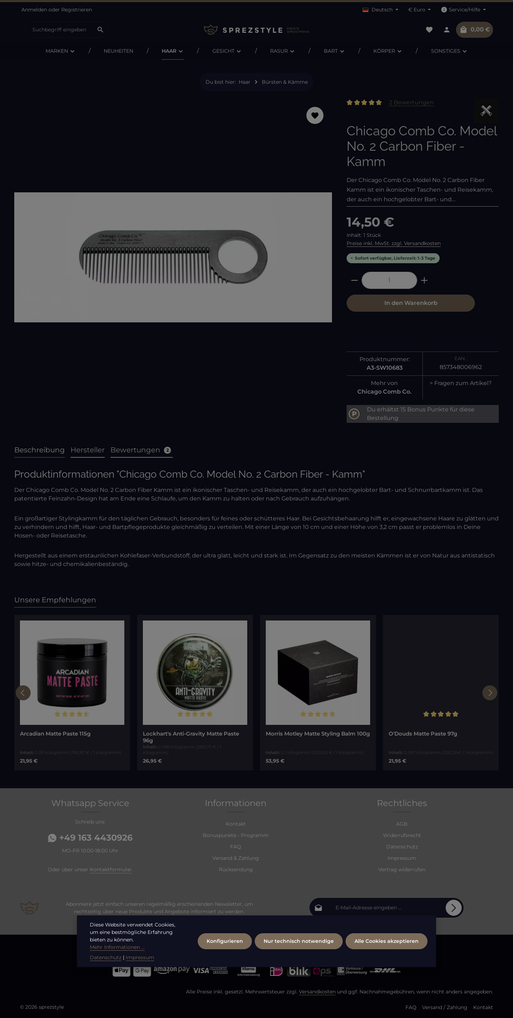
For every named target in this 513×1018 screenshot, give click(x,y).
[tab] (39, 450)
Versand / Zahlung (444, 1007)
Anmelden (34, 9)
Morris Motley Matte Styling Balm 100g (318, 734)
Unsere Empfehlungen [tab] (55, 600)
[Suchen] (100, 29)
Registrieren (76, 9)
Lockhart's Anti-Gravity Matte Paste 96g (191, 737)
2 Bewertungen (411, 102)
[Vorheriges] (23, 692)
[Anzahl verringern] (354, 280)
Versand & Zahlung (235, 858)
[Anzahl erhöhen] (424, 280)
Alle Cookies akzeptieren (386, 941)
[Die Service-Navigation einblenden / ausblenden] (463, 10)
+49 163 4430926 (90, 837)
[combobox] (59, 29)
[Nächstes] (489, 692)
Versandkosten (317, 991)
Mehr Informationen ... (117, 947)
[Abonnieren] (454, 908)
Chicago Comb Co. (384, 391)
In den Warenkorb (410, 303)
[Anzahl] (389, 280)
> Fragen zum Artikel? (461, 383)
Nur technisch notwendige (299, 941)
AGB (402, 824)
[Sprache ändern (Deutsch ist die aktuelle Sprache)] (380, 10)
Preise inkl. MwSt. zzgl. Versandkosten (394, 243)
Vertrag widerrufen (401, 869)
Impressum (402, 858)
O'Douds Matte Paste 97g (423, 734)
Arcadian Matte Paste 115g (55, 734)
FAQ (235, 846)
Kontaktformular (111, 869)
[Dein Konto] (447, 30)
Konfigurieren (225, 941)
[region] (173, 260)
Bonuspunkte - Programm (236, 835)
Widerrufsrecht (402, 835)
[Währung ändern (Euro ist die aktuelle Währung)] (419, 10)
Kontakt (236, 824)
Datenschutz (402, 846)
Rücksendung (236, 869)
